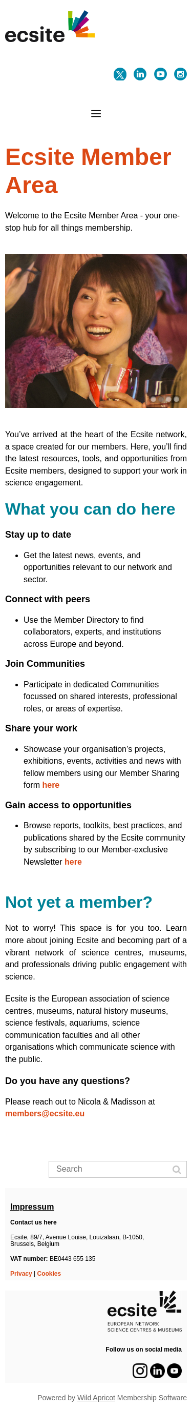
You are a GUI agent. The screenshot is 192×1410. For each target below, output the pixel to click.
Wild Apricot (96, 1398)
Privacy (21, 1273)
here (50, 785)
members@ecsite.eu (46, 1113)
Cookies (49, 1273)
